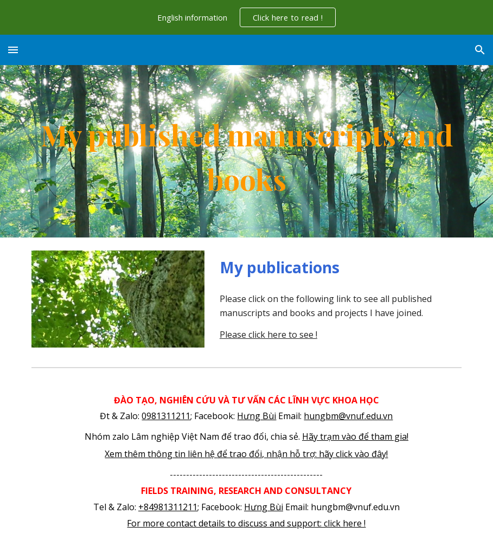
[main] (246, 151)
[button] (13, 50)
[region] (246, 17)
